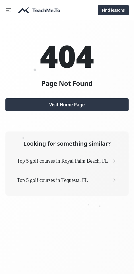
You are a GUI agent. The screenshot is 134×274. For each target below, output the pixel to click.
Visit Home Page (67, 104)
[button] (8, 10)
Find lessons (113, 10)
